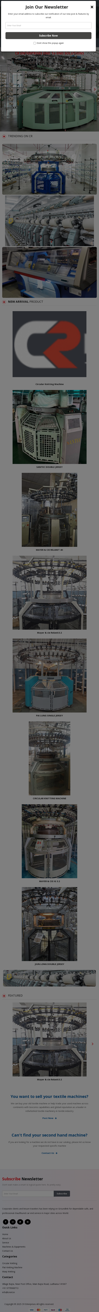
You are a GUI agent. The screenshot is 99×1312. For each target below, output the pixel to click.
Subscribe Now (48, 35)
